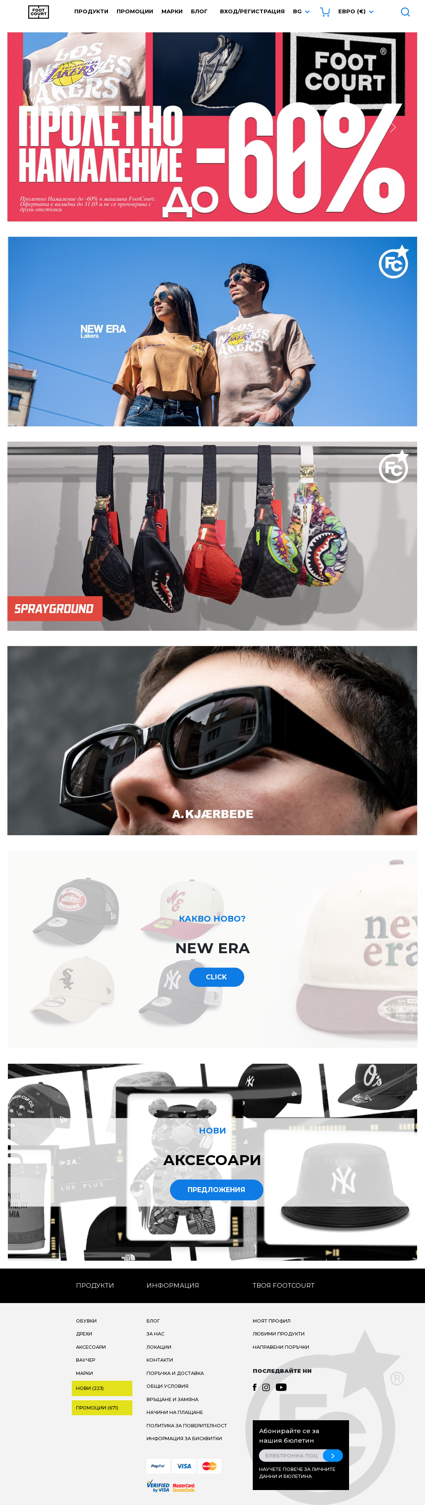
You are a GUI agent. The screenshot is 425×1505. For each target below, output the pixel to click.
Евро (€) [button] (352, 11)
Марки (172, 11)
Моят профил (272, 1321)
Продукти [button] (91, 11)
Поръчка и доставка (175, 1373)
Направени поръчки (281, 1347)
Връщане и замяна (172, 1399)
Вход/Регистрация (252, 11)
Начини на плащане (175, 1412)
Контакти (160, 1360)
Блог (199, 11)
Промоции (135, 11)
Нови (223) (90, 1388)
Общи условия (167, 1386)
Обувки (86, 1321)
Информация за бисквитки (184, 1438)
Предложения (216, 1189)
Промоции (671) (97, 1408)
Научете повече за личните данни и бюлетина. (297, 1472)
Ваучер (85, 1360)
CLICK (216, 977)
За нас (155, 1334)
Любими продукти (279, 1334)
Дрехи (84, 1334)
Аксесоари (91, 1347)
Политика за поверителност (187, 1426)
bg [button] (297, 11)
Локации (159, 1347)
